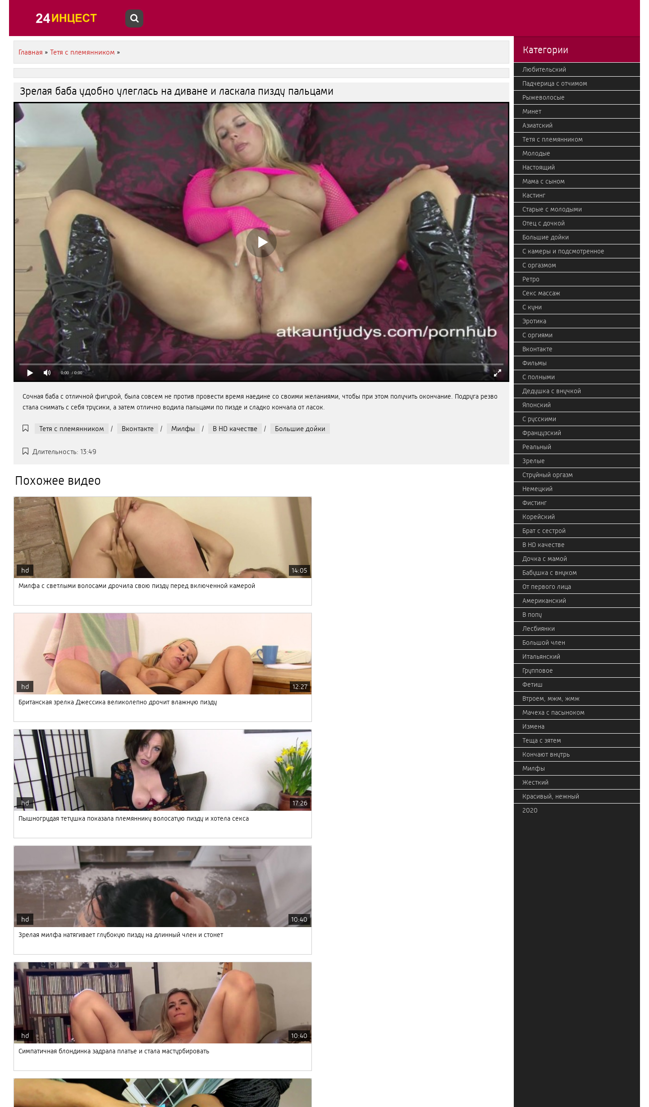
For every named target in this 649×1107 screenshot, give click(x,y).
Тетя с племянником (71, 428)
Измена (533, 726)
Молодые (536, 153)
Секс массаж (541, 293)
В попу (532, 615)
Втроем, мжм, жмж (551, 698)
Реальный (536, 447)
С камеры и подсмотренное (563, 251)
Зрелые (533, 461)
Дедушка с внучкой (551, 391)
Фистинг (534, 503)
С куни (532, 307)
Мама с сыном (543, 181)
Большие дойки (300, 428)
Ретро (530, 279)
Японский (536, 405)
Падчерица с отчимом (554, 83)
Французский (541, 433)
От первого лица (546, 587)
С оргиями (537, 335)
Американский (544, 601)
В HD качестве (235, 428)
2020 (530, 810)
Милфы (183, 428)
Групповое (537, 670)
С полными (538, 377)
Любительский (544, 69)
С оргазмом (539, 265)
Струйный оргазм (547, 475)
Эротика (534, 321)
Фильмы (534, 363)
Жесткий (535, 782)
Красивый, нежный (550, 796)
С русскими (539, 419)
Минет (531, 111)
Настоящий (538, 167)
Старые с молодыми (552, 209)
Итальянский (541, 656)
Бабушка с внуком (549, 573)
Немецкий (537, 489)
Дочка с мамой (544, 559)
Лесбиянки (538, 629)
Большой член (543, 642)
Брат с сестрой (544, 531)
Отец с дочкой (543, 223)
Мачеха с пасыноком (553, 712)
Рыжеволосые (543, 97)
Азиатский (537, 125)
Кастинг (533, 195)
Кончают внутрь (546, 754)
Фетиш (532, 684)
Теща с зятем (541, 740)
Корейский (538, 517)
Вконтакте (138, 428)
